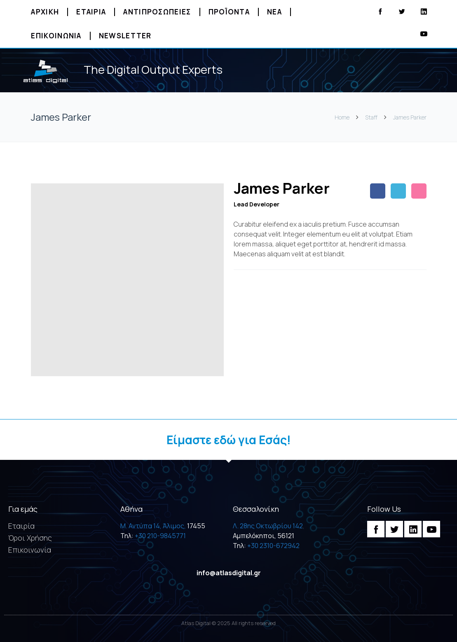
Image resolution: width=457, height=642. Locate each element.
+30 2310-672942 (273, 545)
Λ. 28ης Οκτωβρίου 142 (268, 525)
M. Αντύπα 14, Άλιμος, (153, 525)
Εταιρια (91, 11)
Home (343, 117)
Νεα (274, 11)
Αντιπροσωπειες (157, 11)
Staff (371, 117)
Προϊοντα (229, 11)
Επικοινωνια (56, 35)
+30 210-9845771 (160, 535)
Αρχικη (45, 11)
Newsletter (125, 35)
